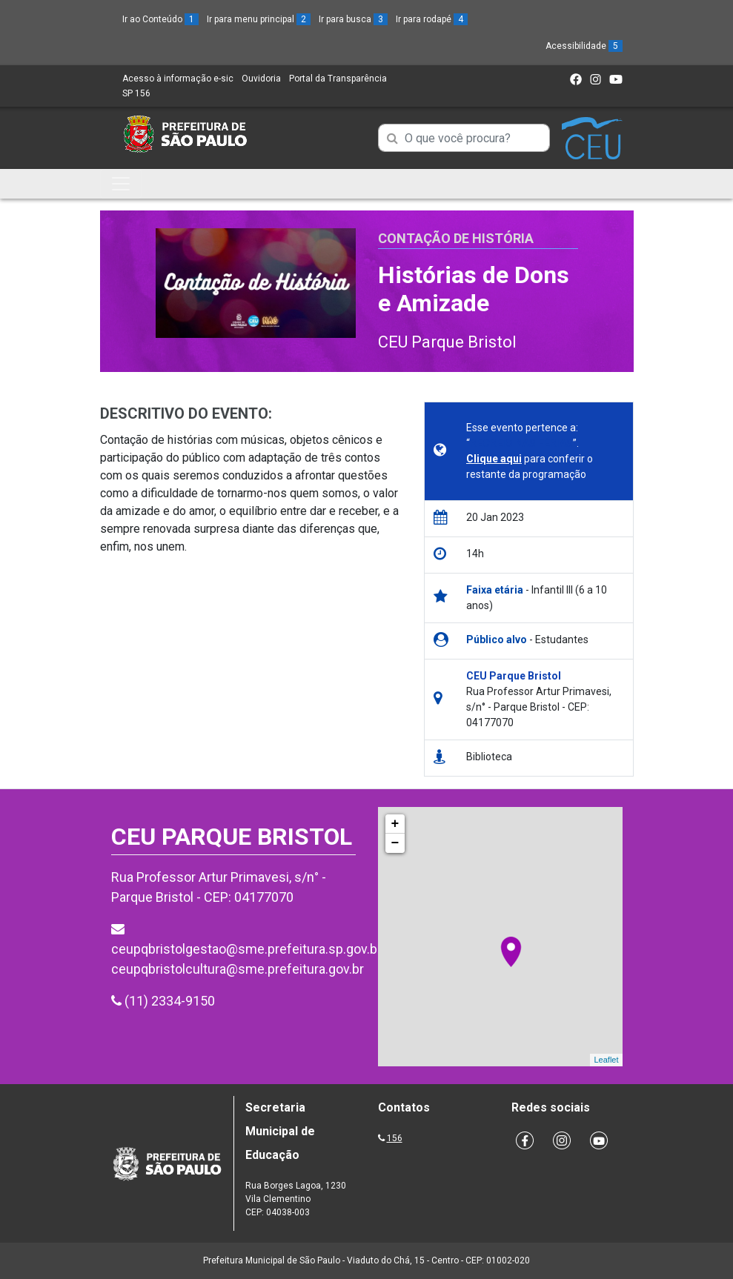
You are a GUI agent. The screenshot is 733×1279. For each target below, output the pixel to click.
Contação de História (456, 238)
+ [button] (395, 824)
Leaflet (606, 1059)
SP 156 (136, 93)
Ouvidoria (261, 78)
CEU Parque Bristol (447, 342)
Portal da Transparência (338, 78)
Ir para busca (353, 19)
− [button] (395, 843)
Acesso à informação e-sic (177, 78)
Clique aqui (494, 459)
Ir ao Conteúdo (160, 19)
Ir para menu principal (259, 19)
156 (394, 1138)
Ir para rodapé (432, 19)
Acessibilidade (584, 46)
